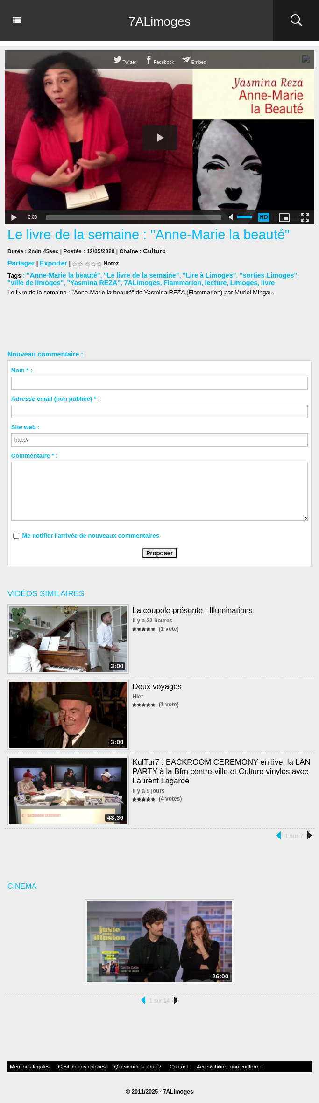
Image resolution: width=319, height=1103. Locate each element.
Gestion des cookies (68, 1063)
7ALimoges (159, 20)
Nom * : (22, 367)
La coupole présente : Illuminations (190, 608)
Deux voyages (155, 684)
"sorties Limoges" (247, 273)
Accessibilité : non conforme (192, 1063)
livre (220, 280)
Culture (153, 250)
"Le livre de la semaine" (131, 273)
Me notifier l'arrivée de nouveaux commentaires (90, 533)
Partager (19, 261)
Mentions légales (26, 1063)
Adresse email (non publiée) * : (55, 396)
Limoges (198, 280)
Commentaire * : (34, 453)
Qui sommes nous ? (114, 1063)
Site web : (25, 424)
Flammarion (142, 280)
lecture (173, 280)
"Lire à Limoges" (193, 273)
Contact (149, 1063)
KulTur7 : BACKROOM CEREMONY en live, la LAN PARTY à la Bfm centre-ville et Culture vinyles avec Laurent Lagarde (217, 767)
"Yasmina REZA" (61, 280)
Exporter (49, 261)
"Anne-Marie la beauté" (60, 273)
